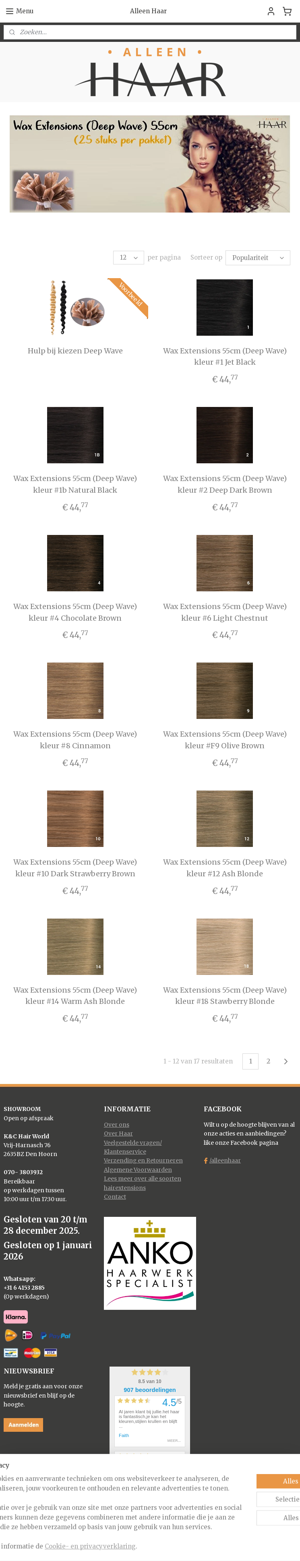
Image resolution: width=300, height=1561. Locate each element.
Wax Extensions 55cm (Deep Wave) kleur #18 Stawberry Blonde (225, 994)
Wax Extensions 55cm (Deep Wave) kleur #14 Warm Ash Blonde (75, 994)
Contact (115, 1195)
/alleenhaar (225, 1159)
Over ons (116, 1123)
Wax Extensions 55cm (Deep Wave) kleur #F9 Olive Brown (225, 738)
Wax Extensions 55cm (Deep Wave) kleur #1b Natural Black (75, 483)
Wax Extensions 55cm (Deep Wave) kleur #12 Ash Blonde (225, 866)
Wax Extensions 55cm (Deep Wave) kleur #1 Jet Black (225, 355)
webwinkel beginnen (166, 1546)
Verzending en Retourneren (143, 1159)
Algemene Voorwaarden (138, 1168)
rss (135, 1546)
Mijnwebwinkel (238, 1546)
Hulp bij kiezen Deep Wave (75, 349)
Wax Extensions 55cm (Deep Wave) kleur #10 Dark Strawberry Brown (75, 866)
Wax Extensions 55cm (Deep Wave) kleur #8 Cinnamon (75, 738)
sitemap (119, 1546)
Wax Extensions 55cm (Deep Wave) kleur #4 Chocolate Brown (75, 611)
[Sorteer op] (258, 257)
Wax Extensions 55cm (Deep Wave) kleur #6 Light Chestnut (225, 611)
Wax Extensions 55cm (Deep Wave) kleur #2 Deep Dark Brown (225, 483)
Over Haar (118, 1132)
